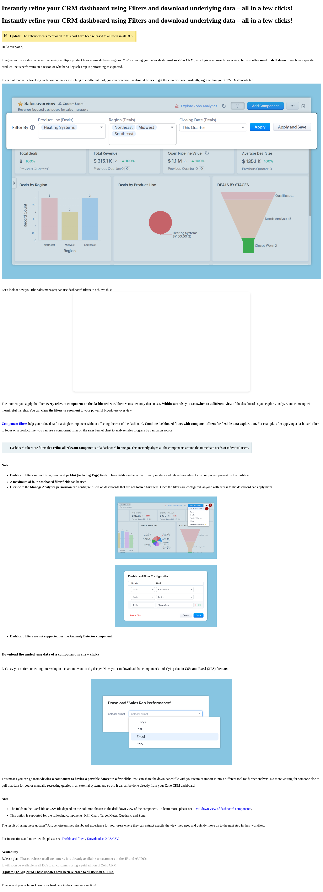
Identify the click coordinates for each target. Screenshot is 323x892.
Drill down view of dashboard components (222, 809)
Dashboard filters (73, 838)
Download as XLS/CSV (102, 838)
